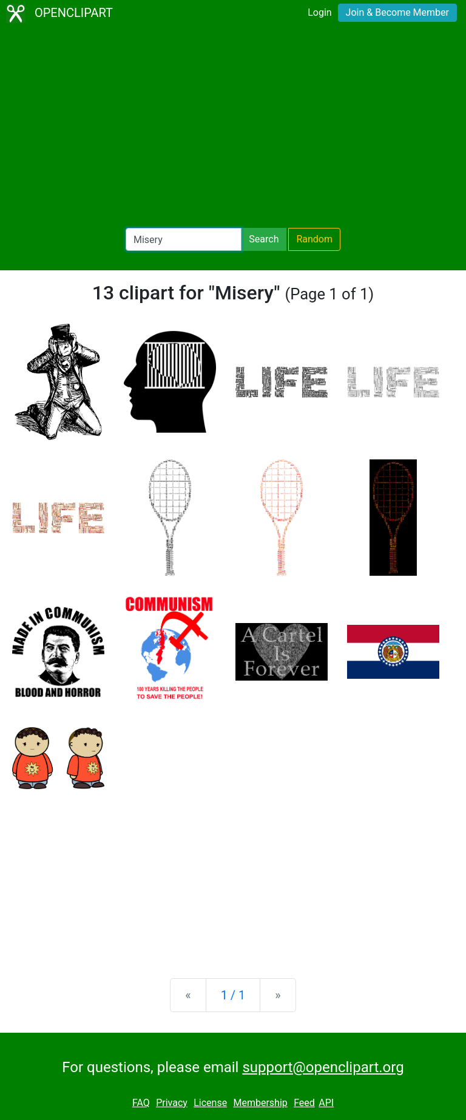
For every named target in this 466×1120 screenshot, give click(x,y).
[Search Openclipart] (183, 239)
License (210, 1102)
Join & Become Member (397, 12)
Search (264, 239)
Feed (304, 1102)
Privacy (171, 1102)
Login (319, 12)
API (326, 1102)
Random (314, 239)
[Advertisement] (233, 127)
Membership (260, 1102)
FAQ (141, 1102)
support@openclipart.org (323, 1067)
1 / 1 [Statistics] (233, 995)
